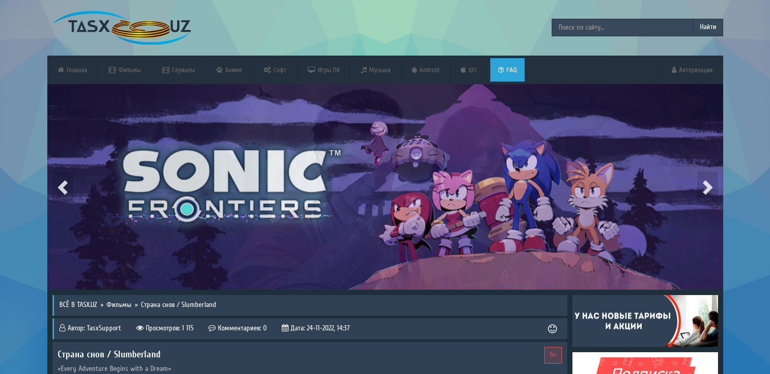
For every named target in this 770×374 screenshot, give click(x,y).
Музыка (375, 70)
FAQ (507, 70)
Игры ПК (324, 70)
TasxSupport (104, 328)
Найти (708, 27)
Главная (72, 70)
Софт (275, 70)
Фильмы (125, 70)
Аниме (229, 70)
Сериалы (178, 70)
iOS (469, 70)
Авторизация (692, 70)
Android (425, 70)
